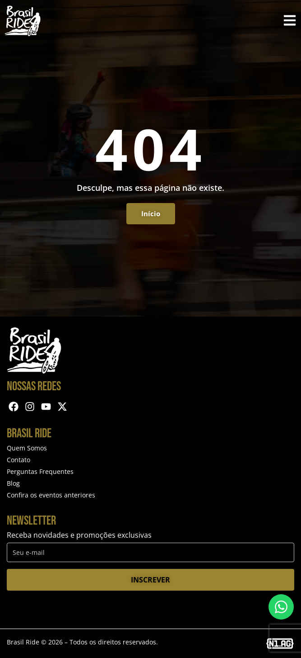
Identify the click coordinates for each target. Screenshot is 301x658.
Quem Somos (27, 448)
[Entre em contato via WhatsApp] (281, 607)
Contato (18, 459)
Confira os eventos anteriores (51, 495)
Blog (13, 483)
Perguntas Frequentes (40, 471)
